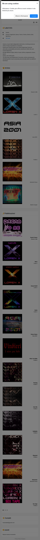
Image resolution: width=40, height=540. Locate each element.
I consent (34, 16)
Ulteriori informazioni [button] (21, 16)
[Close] (37, 3)
